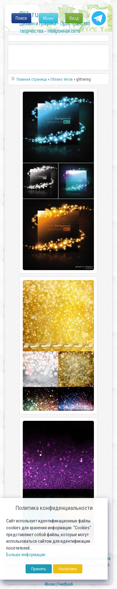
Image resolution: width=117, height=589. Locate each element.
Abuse (49, 584)
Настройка (68, 568)
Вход (74, 18)
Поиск (21, 18)
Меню (48, 18)
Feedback (65, 584)
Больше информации (25, 554)
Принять (38, 568)
